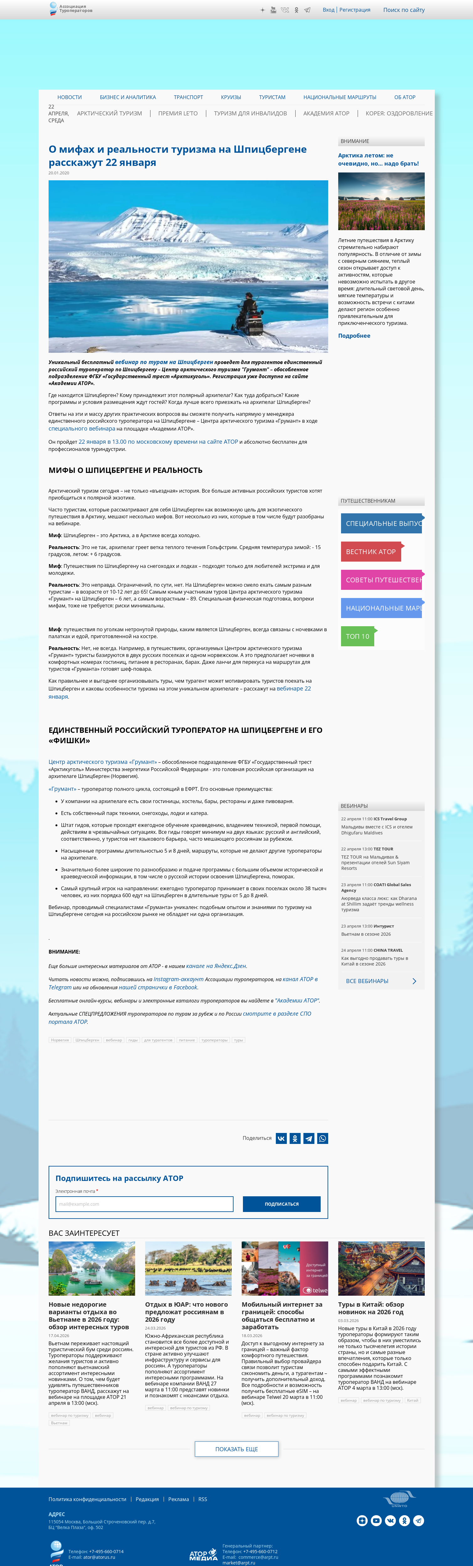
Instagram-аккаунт (176, 961)
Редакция (137, 1476)
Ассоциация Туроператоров (76, 8)
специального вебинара (78, 426)
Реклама (166, 1476)
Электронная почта (75, 1168)
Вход (333, 9)
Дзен (267, 10)
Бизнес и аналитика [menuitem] (128, 97)
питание (185, 1016)
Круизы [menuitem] (231, 97)
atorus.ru (366, 1560)
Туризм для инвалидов (271, 113)
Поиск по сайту (406, 9)
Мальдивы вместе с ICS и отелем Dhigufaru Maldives (376, 826)
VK (289, 10)
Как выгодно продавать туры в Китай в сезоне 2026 (381, 957)
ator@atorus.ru (99, 1533)
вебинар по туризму (69, 1392)
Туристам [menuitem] (272, 97)
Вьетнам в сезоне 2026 (365, 930)
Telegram (312, 10)
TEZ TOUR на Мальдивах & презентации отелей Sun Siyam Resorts (374, 858)
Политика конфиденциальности (83, 1476)
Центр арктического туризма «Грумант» (97, 747)
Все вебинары (365, 977)
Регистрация (359, 9)
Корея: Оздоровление (395, 113)
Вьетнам (59, 1399)
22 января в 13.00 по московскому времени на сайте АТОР (150, 438)
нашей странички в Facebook (151, 968)
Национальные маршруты (374, 604)
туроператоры (213, 1016)
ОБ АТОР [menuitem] (404, 97)
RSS (188, 1476)
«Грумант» (61, 773)
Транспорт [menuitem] (188, 97)
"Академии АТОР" (294, 980)
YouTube (278, 10)
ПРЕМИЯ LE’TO (211, 113)
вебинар (113, 1016)
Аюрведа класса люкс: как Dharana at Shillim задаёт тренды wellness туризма (380, 900)
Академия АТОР (334, 113)
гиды (132, 1016)
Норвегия (60, 1016)
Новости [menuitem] (69, 97)
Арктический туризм (155, 113)
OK (301, 10)
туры (237, 1016)
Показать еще (236, 1425)
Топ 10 (351, 632)
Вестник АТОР (359, 548)
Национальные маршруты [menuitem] (339, 97)
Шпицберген (87, 1016)
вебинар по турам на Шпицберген (158, 361)
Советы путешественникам (375, 576)
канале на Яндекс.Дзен (212, 949)
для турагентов (157, 1016)
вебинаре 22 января (301, 683)
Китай (412, 1377)
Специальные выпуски (370, 519)
